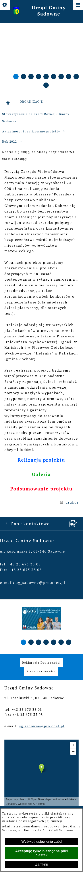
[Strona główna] (8, 103)
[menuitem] (41, 662)
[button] (16, 76)
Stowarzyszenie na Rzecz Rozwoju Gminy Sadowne (35, 117)
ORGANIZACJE (34, 102)
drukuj (72, 502)
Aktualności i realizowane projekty (34, 131)
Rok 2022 (12, 142)
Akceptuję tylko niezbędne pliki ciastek (41, 853)
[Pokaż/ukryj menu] (78, 5)
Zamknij (41, 864)
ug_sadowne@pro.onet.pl (40, 582)
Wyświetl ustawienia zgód (41, 841)
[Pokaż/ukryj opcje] (5, 5)
